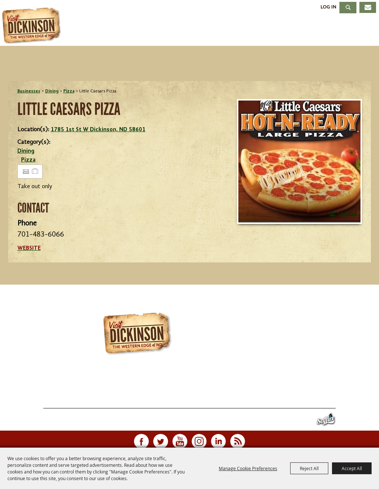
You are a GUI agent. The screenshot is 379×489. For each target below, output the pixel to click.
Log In (328, 7)
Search (347, 7)
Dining (244, 31)
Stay (200, 31)
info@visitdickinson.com (287, 384)
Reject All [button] (309, 468)
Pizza (68, 91)
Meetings (298, 31)
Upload (347, 214)
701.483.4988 (210, 384)
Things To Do (93, 31)
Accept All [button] (352, 468)
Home (26, 399)
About (352, 31)
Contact (238, 399)
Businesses (28, 91)
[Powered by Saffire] (326, 421)
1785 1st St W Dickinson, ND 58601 (98, 130)
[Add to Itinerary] (35, 171)
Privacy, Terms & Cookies (326, 399)
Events (156, 31)
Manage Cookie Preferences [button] (248, 468)
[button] (299, 161)
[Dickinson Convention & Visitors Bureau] (33, 26)
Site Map (271, 399)
